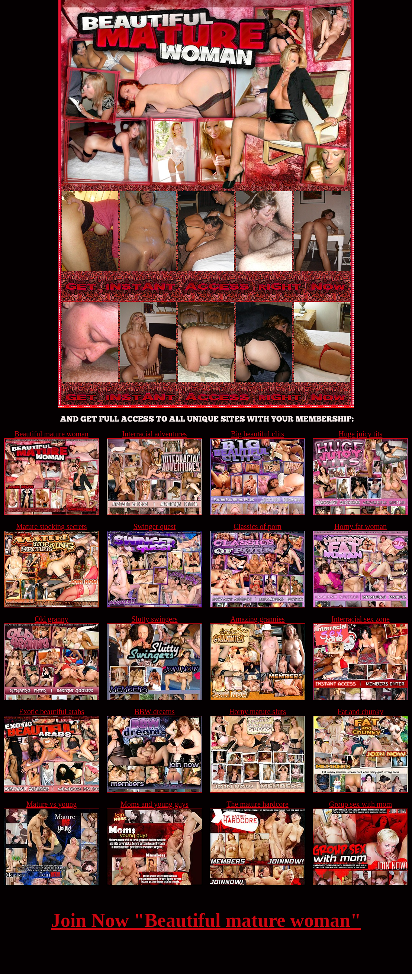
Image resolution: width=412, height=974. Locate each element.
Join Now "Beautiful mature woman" (206, 920)
